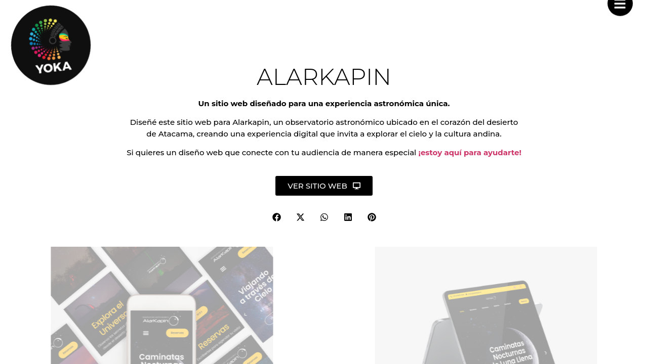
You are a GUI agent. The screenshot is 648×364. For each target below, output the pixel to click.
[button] (276, 217)
